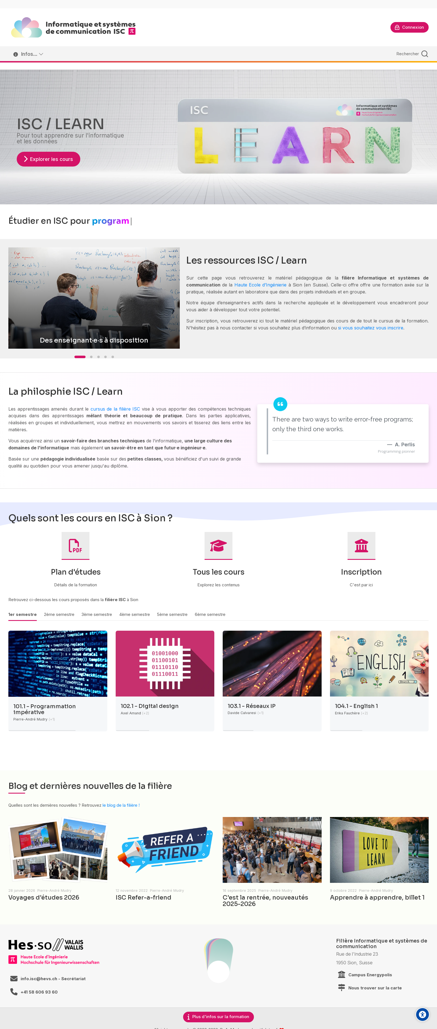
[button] (80, 357)
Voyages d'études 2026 (43, 897)
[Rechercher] (412, 53)
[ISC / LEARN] (73, 27)
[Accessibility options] (422, 1014)
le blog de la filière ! (121, 805)
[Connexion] (409, 27)
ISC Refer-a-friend (143, 897)
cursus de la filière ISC (115, 409)
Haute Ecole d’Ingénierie (260, 285)
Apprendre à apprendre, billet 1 (377, 897)
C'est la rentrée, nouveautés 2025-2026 (265, 901)
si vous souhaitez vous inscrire (370, 328)
